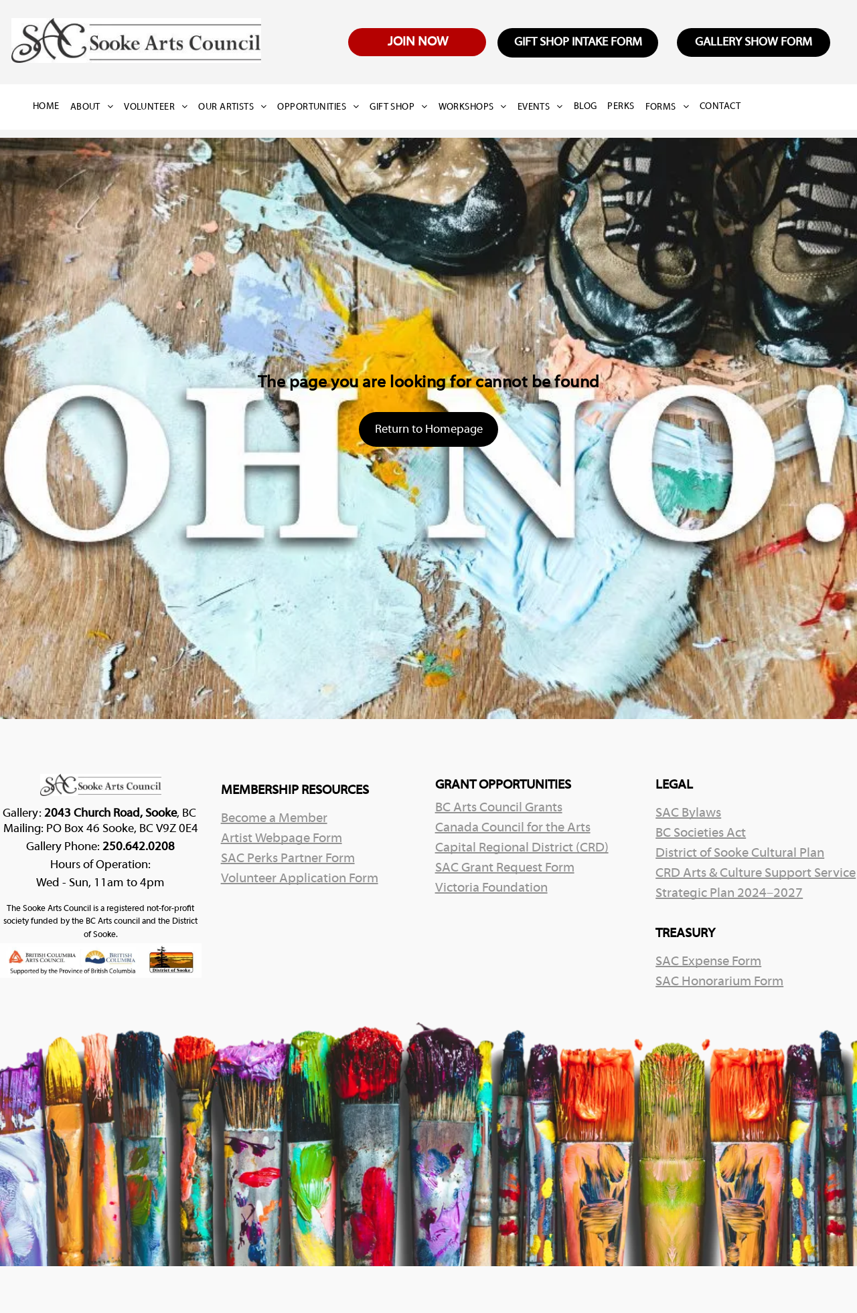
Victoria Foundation (491, 888)
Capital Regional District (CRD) (522, 848)
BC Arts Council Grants (498, 808)
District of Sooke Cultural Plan (739, 853)
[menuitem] (51, 107)
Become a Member (274, 818)
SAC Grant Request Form (504, 868)
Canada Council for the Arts (513, 828)
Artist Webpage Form (281, 838)
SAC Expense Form (708, 962)
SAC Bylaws (688, 813)
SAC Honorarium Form (719, 982)
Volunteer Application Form (299, 879)
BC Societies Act (700, 833)
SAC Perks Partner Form (288, 859)
